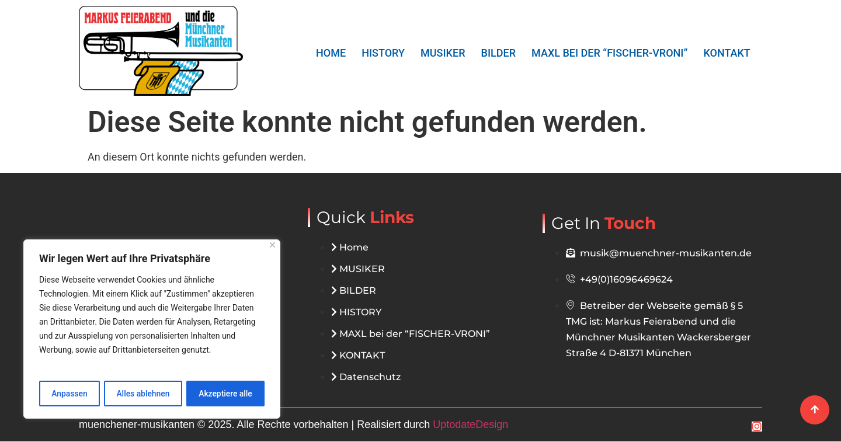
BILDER (498, 53)
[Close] (272, 245)
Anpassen (69, 393)
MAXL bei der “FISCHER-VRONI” (609, 53)
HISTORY (383, 53)
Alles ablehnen (143, 393)
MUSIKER (442, 53)
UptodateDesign (470, 425)
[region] (151, 329)
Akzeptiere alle (226, 393)
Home (331, 53)
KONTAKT (727, 53)
